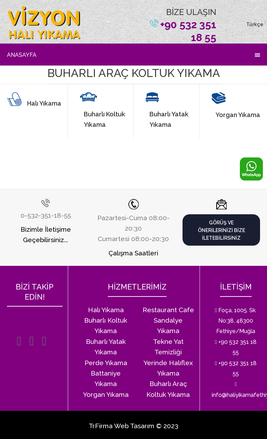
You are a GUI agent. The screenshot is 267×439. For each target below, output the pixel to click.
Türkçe (254, 24)
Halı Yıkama (44, 103)
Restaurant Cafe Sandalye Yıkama (168, 320)
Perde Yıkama (105, 363)
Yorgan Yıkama (238, 114)
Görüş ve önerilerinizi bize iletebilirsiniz (221, 230)
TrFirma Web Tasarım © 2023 (133, 426)
